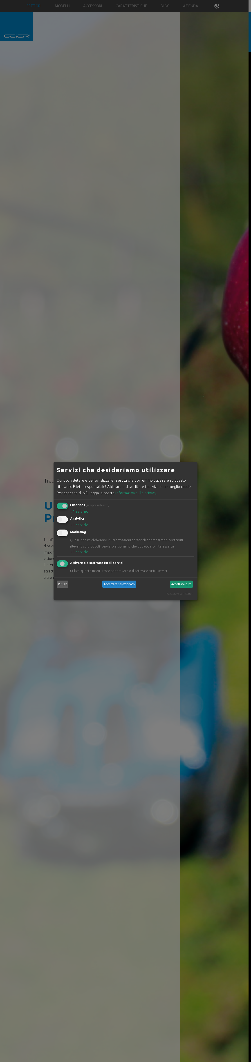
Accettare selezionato (119, 584)
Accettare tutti (181, 584)
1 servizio (79, 511)
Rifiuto (62, 584)
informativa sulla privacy (135, 493)
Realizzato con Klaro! (179, 593)
